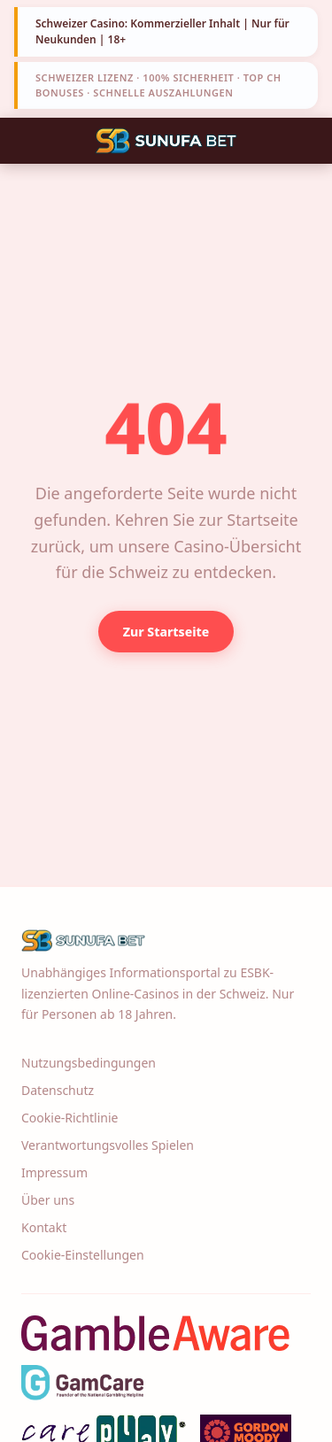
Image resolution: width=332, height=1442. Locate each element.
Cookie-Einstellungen (82, 1254)
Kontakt (43, 1227)
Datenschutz (57, 1090)
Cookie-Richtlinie (69, 1117)
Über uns (47, 1199)
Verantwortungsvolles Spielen (107, 1145)
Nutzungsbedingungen (88, 1062)
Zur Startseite (166, 631)
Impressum (54, 1172)
